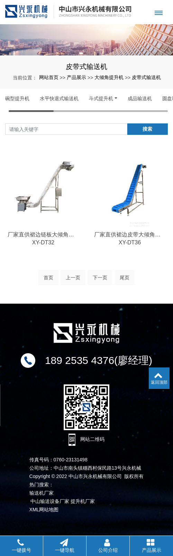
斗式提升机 (101, 98)
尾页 (124, 281)
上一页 (73, 281)
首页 (48, 281)
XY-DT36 (130, 251)
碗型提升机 (17, 98)
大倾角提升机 (109, 77)
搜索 (147, 129)
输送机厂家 (41, 493)
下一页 (100, 281)
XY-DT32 (43, 251)
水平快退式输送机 (59, 98)
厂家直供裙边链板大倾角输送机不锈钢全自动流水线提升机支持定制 (43, 243)
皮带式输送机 (146, 77)
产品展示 (76, 77)
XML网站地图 (44, 509)
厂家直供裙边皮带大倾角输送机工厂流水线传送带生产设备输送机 (129, 243)
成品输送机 (140, 98)
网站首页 (48, 77)
